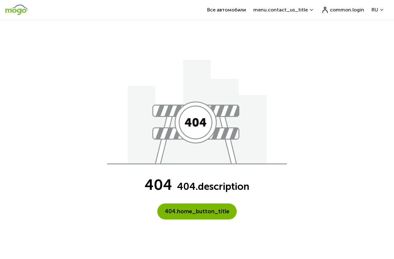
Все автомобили (226, 10)
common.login (342, 10)
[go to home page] (16, 10)
